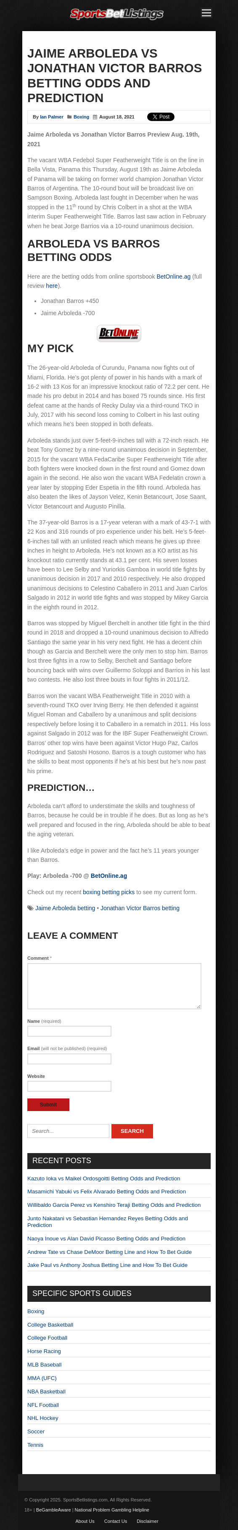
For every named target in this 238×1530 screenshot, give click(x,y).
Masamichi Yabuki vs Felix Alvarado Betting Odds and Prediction (106, 1191)
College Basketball (50, 1325)
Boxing (81, 116)
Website (36, 1076)
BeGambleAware (53, 1509)
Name (44, 1021)
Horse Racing (44, 1351)
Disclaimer (147, 1521)
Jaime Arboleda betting (65, 908)
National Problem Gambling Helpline (112, 1509)
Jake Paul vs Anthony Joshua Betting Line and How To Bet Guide (107, 1265)
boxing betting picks (109, 892)
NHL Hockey (42, 1418)
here (52, 285)
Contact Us (115, 1521)
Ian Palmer (51, 116)
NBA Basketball (46, 1391)
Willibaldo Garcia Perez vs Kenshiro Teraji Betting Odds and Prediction (114, 1205)
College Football (47, 1338)
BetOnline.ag (173, 276)
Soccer (36, 1431)
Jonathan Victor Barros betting (140, 908)
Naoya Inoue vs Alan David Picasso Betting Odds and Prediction (106, 1238)
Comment (39, 958)
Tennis (35, 1445)
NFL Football (43, 1405)
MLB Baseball (44, 1364)
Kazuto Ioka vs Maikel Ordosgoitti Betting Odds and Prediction (103, 1178)
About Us (84, 1521)
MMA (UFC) (42, 1378)
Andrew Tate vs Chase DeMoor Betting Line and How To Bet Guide (109, 1252)
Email (67, 1048)
